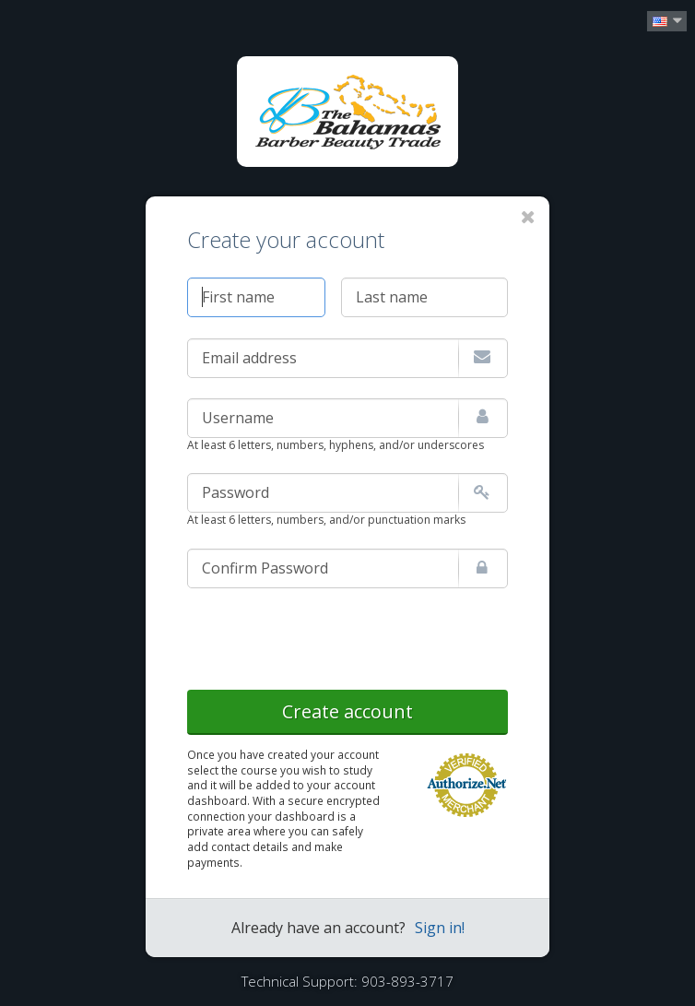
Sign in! (440, 927)
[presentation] (327, 635)
